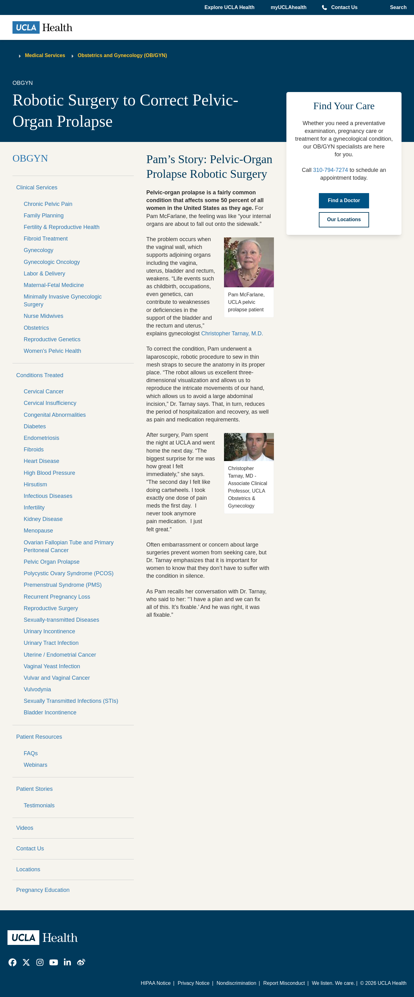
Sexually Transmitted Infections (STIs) (71, 701)
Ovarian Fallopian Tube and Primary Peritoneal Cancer (69, 546)
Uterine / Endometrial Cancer (60, 655)
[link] (12, 962)
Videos (24, 828)
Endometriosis (41, 438)
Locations (28, 869)
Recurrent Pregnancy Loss (57, 597)
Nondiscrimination (236, 983)
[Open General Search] (397, 7)
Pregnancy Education (43, 890)
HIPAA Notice (156, 983)
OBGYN (30, 158)
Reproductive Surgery (51, 608)
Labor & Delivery (44, 273)
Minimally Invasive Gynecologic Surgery (63, 301)
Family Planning (44, 215)
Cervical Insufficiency (50, 403)
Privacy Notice (193, 983)
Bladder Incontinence (50, 712)
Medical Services (45, 55)
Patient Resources (39, 737)
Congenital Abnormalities (55, 415)
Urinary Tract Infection (51, 643)
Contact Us (344, 7)
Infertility (34, 507)
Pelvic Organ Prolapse (52, 562)
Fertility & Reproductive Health (62, 227)
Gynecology (38, 250)
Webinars (35, 765)
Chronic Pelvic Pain (48, 204)
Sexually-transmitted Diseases (61, 620)
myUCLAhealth (289, 7)
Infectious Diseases (48, 496)
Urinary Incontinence (49, 631)
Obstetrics (36, 328)
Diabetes (35, 426)
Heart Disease (41, 461)
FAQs (31, 753)
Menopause (38, 531)
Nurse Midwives (43, 316)
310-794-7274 (330, 170)
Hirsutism (35, 484)
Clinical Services (36, 187)
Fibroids (34, 449)
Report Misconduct (284, 983)
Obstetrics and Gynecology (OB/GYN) (122, 55)
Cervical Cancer (44, 391)
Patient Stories (34, 789)
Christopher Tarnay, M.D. (232, 333)
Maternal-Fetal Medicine (54, 285)
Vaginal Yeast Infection (52, 666)
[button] (230, 7)
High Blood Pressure (49, 473)
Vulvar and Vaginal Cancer (57, 678)
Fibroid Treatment (46, 239)
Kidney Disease (43, 519)
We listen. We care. (333, 983)
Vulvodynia (37, 689)
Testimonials (39, 805)
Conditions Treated (39, 375)
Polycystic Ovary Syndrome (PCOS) (69, 573)
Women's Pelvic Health (52, 351)
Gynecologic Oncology (52, 262)
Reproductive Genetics (52, 339)
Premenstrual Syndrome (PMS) (63, 585)
